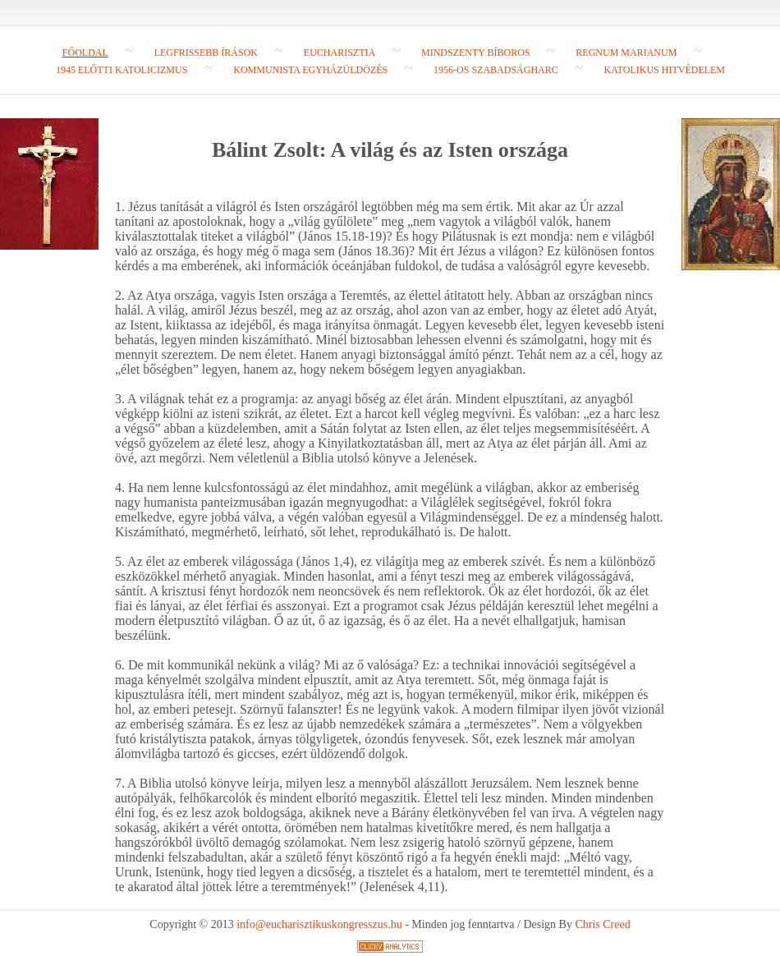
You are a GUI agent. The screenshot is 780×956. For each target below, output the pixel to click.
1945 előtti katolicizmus (121, 70)
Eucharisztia (339, 52)
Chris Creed (602, 924)
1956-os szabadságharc (496, 70)
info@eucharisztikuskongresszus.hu (318, 924)
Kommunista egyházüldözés (310, 70)
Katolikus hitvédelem (664, 70)
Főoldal (85, 52)
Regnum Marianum (626, 52)
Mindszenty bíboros (475, 52)
